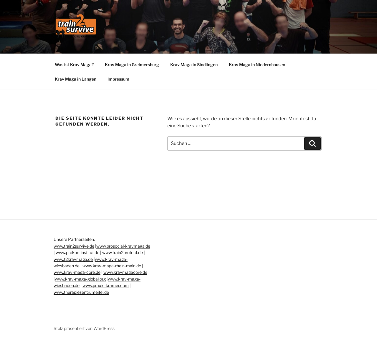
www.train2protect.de (122, 252)
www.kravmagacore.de (125, 272)
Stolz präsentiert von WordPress (84, 328)
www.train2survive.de (74, 245)
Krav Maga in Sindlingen (194, 64)
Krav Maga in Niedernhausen (257, 64)
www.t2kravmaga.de (73, 259)
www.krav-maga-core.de (77, 272)
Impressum (118, 78)
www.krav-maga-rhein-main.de (111, 265)
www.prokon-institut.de (77, 252)
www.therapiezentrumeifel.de (81, 292)
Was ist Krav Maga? (74, 64)
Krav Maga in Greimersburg (132, 64)
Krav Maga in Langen (75, 78)
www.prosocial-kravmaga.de (123, 245)
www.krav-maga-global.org (80, 278)
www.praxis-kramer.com (105, 285)
